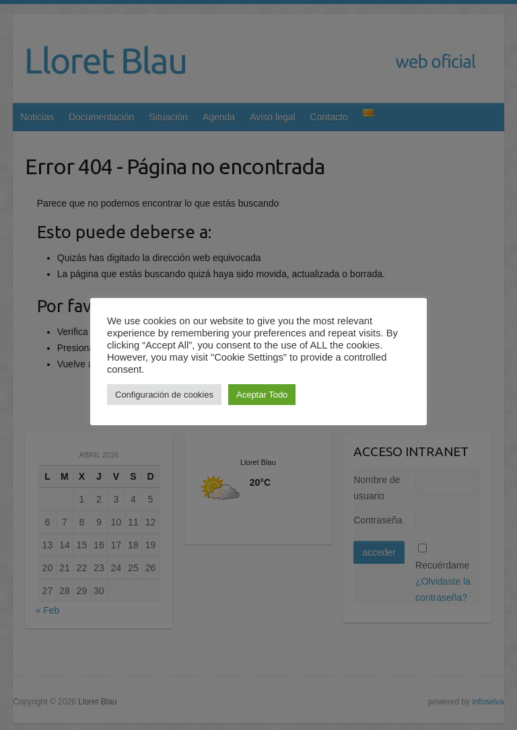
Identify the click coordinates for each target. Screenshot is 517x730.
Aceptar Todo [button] (261, 395)
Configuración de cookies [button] (164, 395)
